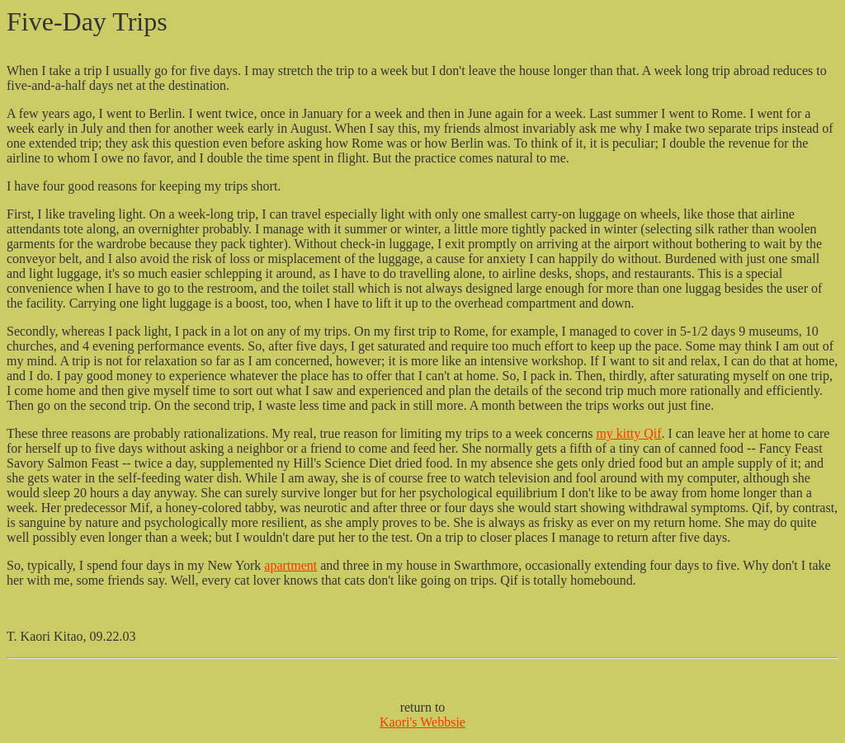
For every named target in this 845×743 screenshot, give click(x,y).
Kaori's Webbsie (422, 722)
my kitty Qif (628, 433)
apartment (290, 565)
